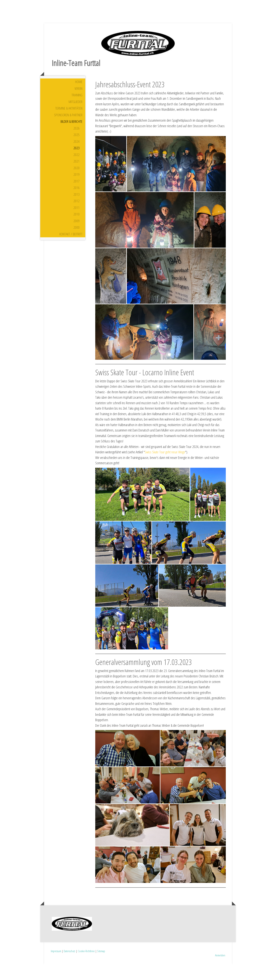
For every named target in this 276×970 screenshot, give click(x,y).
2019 (76, 179)
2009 (76, 226)
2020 (76, 173)
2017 (76, 186)
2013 (76, 199)
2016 (76, 193)
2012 (76, 206)
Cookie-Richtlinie (86, 956)
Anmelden (220, 961)
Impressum (56, 956)
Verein (78, 94)
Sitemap (101, 956)
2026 (76, 133)
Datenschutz (69, 956)
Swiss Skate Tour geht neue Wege (165, 457)
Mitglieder (75, 107)
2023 (76, 153)
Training (76, 100)
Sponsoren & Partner (68, 120)
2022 (76, 160)
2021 (76, 166)
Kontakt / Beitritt (70, 239)
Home (78, 87)
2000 (76, 232)
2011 (76, 213)
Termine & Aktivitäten (68, 113)
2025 (76, 140)
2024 (76, 146)
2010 (76, 219)
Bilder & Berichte (71, 127)
